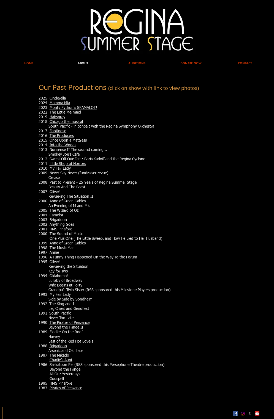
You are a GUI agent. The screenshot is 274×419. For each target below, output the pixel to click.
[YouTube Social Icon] (257, 413)
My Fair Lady (60, 168)
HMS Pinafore (61, 383)
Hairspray (57, 117)
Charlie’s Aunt (61, 360)
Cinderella (58, 98)
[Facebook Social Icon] (235, 413)
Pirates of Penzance (66, 388)
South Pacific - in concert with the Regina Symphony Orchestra (101, 126)
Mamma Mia (60, 103)
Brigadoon (58, 346)
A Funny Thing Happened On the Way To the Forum (92, 257)
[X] (250, 413)
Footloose (58, 131)
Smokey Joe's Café (64, 154)
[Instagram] (242, 413)
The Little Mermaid (65, 112)
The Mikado (59, 355)
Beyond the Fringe (65, 369)
